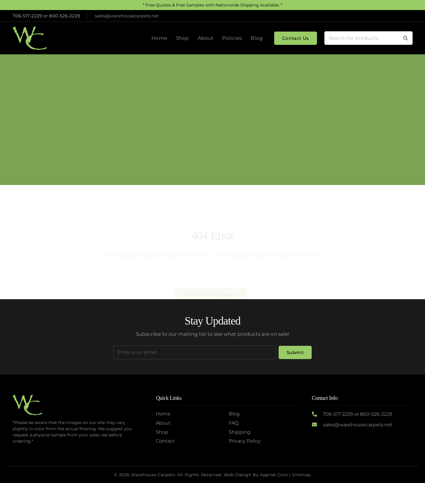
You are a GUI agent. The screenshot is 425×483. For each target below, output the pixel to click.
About (163, 423)
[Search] (405, 38)
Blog (234, 414)
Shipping (239, 432)
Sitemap (301, 474)
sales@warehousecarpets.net (358, 425)
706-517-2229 (27, 16)
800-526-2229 (64, 16)
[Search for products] (368, 38)
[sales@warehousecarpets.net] (317, 424)
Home (190, 131)
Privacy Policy (245, 441)
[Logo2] (30, 38)
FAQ (233, 423)
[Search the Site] (212, 251)
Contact (165, 441)
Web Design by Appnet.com (256, 474)
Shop (162, 432)
